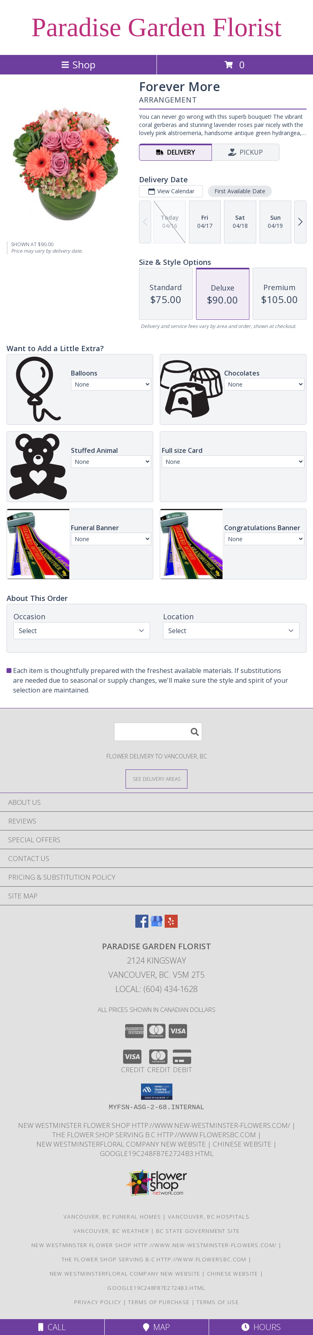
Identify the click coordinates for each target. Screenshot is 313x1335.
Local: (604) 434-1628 (156, 988)
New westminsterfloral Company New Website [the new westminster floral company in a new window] (121, 1144)
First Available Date (239, 191)
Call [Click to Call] (52, 1327)
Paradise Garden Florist (156, 27)
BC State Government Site (198, 1230)
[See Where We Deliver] (156, 778)
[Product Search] (158, 732)
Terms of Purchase (159, 1302)
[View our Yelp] (171, 925)
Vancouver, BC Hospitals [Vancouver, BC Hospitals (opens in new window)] (208, 1216)
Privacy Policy (97, 1302)
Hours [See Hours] (261, 1327)
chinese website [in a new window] (243, 1144)
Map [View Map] (156, 1327)
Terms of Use (217, 1302)
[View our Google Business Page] (156, 925)
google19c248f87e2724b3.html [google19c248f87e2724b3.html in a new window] (157, 1153)
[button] (156, 1092)
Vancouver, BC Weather (111, 1230)
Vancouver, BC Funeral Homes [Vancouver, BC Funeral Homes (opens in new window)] (112, 1216)
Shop (78, 64)
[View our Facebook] (141, 925)
